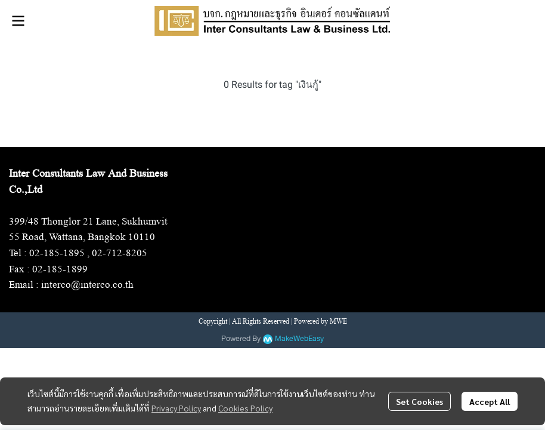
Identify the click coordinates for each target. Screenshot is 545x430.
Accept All (489, 401)
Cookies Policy (245, 408)
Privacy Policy (176, 408)
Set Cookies (419, 401)
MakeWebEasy (299, 339)
